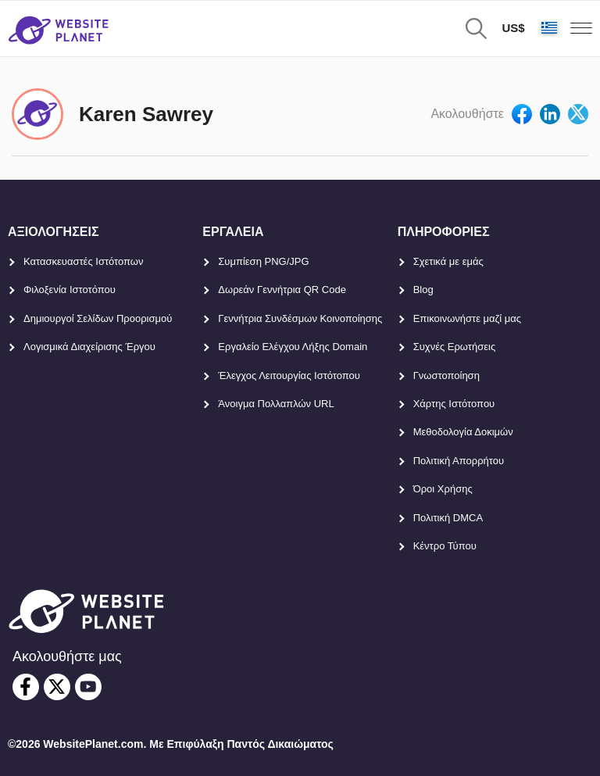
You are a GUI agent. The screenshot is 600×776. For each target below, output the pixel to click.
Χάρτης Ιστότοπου (454, 403)
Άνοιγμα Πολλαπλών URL (276, 403)
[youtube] (88, 687)
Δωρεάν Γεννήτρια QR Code (282, 289)
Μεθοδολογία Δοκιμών (463, 432)
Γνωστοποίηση (446, 375)
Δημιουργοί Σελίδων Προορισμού (97, 318)
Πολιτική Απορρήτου (458, 461)
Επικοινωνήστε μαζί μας (467, 318)
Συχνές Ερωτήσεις (454, 346)
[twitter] (57, 687)
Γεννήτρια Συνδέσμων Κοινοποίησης (300, 318)
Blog (423, 289)
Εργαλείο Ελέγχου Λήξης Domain (292, 346)
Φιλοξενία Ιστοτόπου (69, 289)
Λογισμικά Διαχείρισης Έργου (89, 346)
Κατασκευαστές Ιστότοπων (83, 261)
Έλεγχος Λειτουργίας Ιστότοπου (289, 375)
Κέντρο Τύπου (445, 546)
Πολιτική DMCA (448, 518)
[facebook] (25, 687)
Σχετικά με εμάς (448, 261)
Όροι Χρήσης (443, 489)
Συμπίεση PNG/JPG (263, 261)
